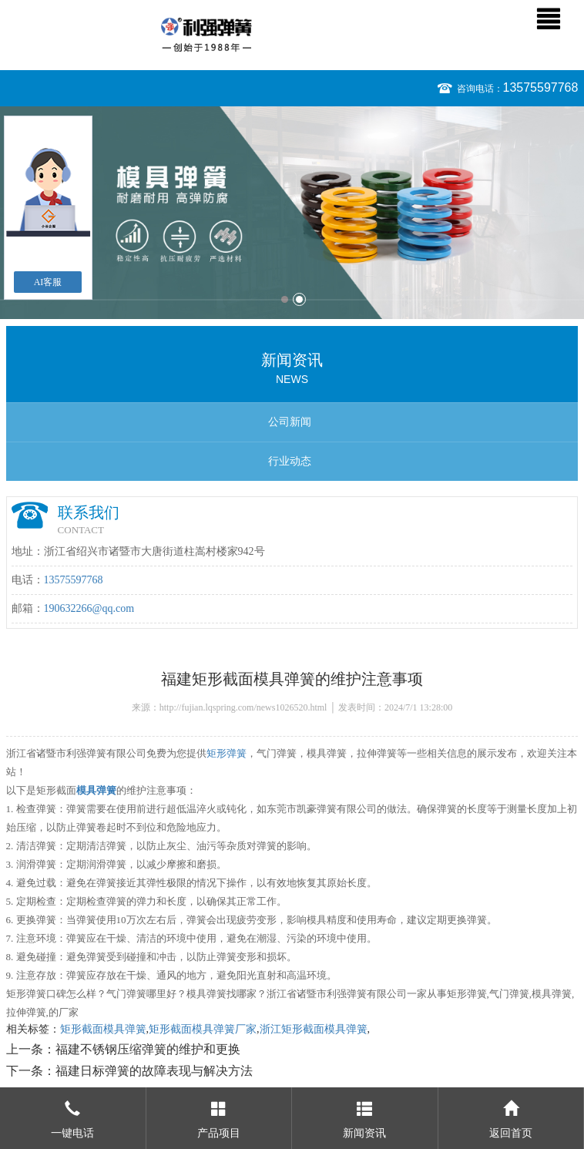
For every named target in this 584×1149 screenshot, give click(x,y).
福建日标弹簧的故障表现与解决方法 (154, 1070)
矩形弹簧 (226, 753)
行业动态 (289, 461)
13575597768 (541, 87)
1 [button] (284, 299)
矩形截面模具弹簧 (103, 1029)
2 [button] (299, 299)
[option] (292, 212)
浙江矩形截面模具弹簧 (314, 1029)
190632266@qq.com (89, 608)
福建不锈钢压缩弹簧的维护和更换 (147, 1049)
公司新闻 (289, 422)
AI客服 (48, 282)
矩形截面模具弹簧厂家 (203, 1029)
